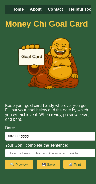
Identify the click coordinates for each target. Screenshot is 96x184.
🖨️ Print (75, 165)
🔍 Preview (19, 165)
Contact (55, 9)
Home (18, 9)
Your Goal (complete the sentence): (37, 146)
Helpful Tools (82, 9)
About (35, 9)
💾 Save (48, 165)
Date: (10, 128)
